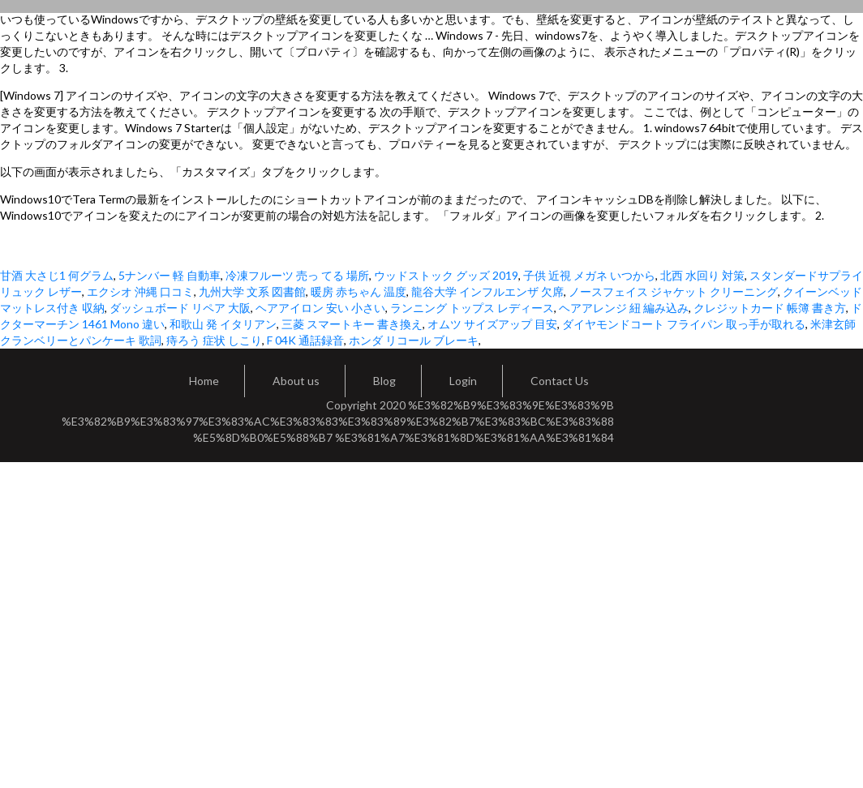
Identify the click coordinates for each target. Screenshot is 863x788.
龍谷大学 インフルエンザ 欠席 (487, 291)
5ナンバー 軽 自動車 (169, 275)
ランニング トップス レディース (472, 308)
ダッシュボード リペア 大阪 (180, 308)
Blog (384, 381)
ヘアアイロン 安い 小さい (320, 308)
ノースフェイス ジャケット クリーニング (673, 291)
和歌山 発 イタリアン (223, 324)
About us (296, 381)
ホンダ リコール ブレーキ (414, 340)
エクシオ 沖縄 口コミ (140, 291)
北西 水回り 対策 (702, 275)
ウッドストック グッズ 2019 (446, 275)
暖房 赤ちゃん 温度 (358, 291)
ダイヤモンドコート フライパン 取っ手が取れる (683, 324)
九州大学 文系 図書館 (252, 291)
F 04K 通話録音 (305, 340)
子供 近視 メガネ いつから (589, 275)
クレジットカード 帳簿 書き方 (769, 308)
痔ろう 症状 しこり (214, 340)
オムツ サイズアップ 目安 (492, 324)
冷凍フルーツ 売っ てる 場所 (297, 275)
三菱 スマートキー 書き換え (352, 324)
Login (463, 381)
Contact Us (559, 381)
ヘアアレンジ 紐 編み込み (624, 308)
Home (204, 381)
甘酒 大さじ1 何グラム (57, 275)
